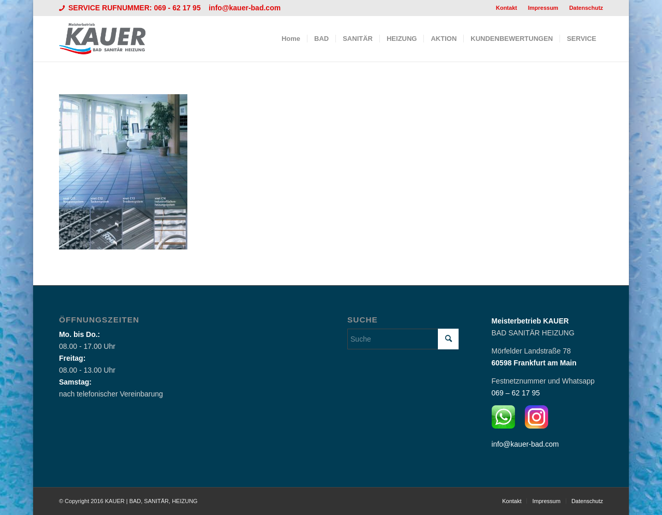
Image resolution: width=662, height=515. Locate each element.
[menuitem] (507, 7)
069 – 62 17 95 (516, 393)
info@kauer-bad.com (245, 8)
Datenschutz (586, 8)
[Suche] (403, 339)
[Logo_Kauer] (108, 39)
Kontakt (506, 8)
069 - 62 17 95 (178, 8)
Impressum (543, 8)
